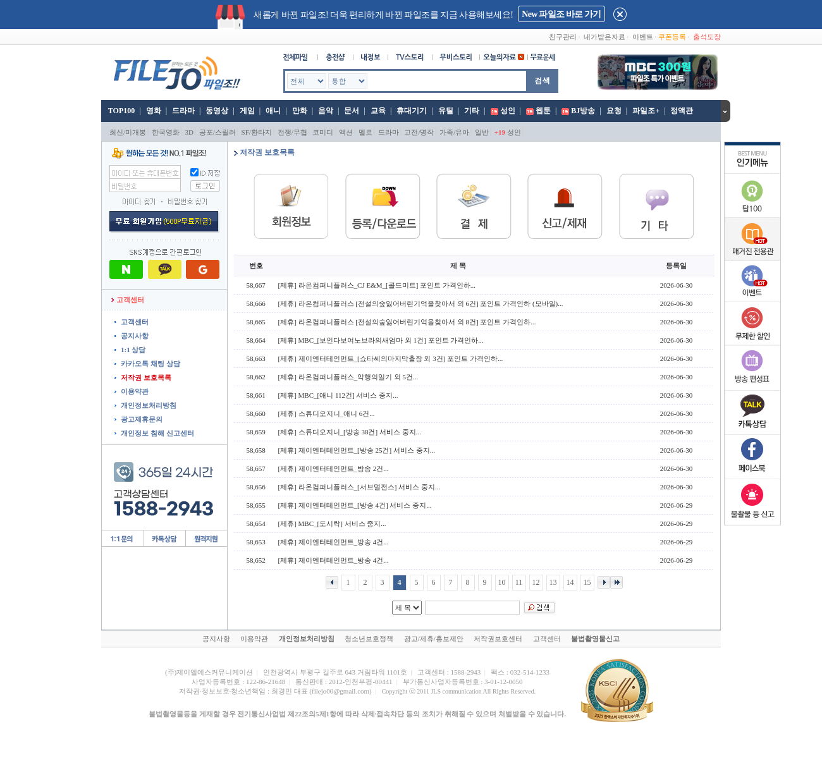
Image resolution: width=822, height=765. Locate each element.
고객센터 (135, 322)
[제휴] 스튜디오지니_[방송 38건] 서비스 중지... (349, 432)
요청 (614, 110)
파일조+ (645, 110)
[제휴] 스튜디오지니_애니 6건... (326, 413)
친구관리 (563, 36)
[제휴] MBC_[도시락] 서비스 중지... (332, 523)
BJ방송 (583, 110)
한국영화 (166, 132)
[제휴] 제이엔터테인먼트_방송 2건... (333, 468)
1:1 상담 (133, 349)
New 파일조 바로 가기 (561, 14)
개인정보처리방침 (148, 405)
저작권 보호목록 (146, 377)
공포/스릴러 (217, 132)
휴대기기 (411, 110)
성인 (507, 110)
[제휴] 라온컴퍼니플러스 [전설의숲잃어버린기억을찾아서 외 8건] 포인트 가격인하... (407, 322)
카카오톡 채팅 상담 (150, 363)
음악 (325, 110)
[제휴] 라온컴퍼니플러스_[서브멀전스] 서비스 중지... (359, 487)
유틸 (445, 110)
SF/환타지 (257, 132)
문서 (351, 110)
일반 (482, 132)
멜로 (365, 132)
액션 (346, 132)
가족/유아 (454, 132)
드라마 (183, 110)
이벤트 (642, 36)
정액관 (681, 110)
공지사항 (135, 336)
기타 (471, 110)
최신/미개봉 (127, 132)
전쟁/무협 (292, 132)
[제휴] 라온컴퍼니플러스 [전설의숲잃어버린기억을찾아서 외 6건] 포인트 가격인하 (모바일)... (420, 303)
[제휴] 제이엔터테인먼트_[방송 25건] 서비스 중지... (356, 450)
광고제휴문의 (142, 419)
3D (189, 132)
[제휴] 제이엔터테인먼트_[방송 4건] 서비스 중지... (355, 505)
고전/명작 (419, 132)
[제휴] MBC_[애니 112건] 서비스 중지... (338, 395)
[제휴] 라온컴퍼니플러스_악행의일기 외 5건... (348, 377)
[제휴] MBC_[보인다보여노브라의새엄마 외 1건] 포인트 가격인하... (381, 340)
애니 (273, 110)
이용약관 (135, 391)
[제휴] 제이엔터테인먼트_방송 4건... (333, 542)
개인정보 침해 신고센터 (157, 433)
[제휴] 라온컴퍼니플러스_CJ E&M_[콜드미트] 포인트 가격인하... (377, 285)
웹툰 (543, 110)
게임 (247, 110)
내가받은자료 (604, 36)
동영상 (217, 110)
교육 (378, 110)
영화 (153, 110)
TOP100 (120, 110)
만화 (299, 110)
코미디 (322, 132)
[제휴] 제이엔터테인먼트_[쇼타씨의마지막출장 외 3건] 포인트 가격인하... (390, 358)
